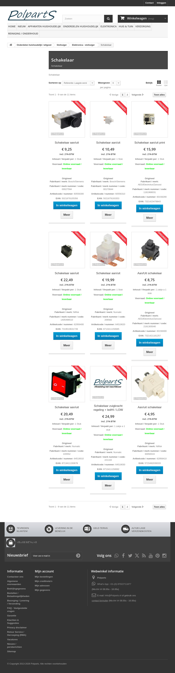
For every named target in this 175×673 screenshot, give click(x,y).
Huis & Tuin (126, 26)
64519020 (120, 324)
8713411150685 (111, 329)
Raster (159, 83)
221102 (108, 460)
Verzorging (143, 26)
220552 (66, 454)
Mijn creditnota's (43, 581)
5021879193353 (111, 198)
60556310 (120, 194)
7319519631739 (69, 329)
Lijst (166, 83)
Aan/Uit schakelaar (149, 273)
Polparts (101, 577)
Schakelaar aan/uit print (149, 142)
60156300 (161, 331)
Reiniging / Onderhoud (23, 33)
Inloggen (161, 3)
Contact (149, 3)
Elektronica (108, 26)
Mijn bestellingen (44, 576)
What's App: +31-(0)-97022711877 (114, 584)
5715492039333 (152, 463)
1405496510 (67, 320)
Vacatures (12, 639)
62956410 (161, 458)
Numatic (117, 312)
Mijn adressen (42, 585)
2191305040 (150, 326)
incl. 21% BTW (66, 154)
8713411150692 (111, 469)
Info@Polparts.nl (113, 595)
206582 (108, 320)
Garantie (11, 615)
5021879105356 (69, 198)
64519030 (120, 464)
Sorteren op (55, 83)
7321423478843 (152, 201)
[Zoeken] (108, 19)
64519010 (78, 458)
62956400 (78, 324)
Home (12, 26)
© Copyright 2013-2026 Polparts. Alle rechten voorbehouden (37, 663)
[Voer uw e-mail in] (56, 556)
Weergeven (104, 83)
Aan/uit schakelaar (150, 407)
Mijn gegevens (42, 590)
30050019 (150, 454)
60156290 (161, 197)
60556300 (78, 194)
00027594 (67, 189)
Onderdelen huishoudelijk (80, 26)
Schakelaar (62, 60)
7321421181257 (152, 335)
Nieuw (22, 26)
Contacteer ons (15, 576)
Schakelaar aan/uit (67, 142)
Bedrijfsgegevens (16, 588)
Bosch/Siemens (76, 181)
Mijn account (44, 571)
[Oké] (78, 555)
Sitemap (11, 651)
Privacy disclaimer (17, 627)
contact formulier (100, 600)
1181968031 (150, 192)
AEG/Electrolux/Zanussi (149, 184)
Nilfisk (75, 312)
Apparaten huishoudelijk (44, 26)
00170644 (108, 189)
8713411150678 (69, 463)
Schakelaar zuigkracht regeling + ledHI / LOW (108, 407)
